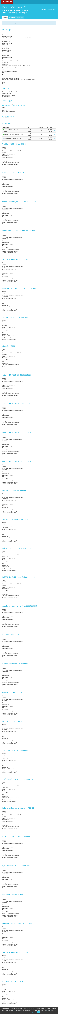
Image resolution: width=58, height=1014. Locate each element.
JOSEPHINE (7, 2)
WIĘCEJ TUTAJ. (33, 1012)
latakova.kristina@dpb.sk (8, 116)
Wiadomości (12, 17)
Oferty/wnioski (20, 17)
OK (38, 1012)
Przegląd (5, 17)
